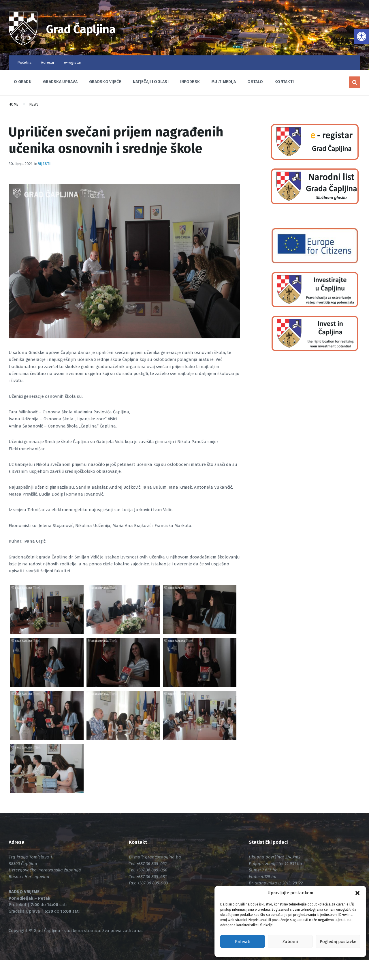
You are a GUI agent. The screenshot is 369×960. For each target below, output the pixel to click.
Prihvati (242, 941)
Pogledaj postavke (338, 941)
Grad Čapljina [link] (86, 29)
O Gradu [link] (22, 81)
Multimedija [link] (223, 81)
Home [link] (13, 104)
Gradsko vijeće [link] (105, 81)
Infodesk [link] (190, 81)
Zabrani (290, 941)
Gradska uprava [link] (60, 81)
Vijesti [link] (44, 164)
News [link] (34, 104)
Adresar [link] (47, 62)
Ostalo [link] (255, 81)
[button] (357, 893)
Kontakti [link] (284, 81)
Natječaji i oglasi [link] (151, 81)
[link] (361, 36)
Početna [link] (24, 62)
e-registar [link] (72, 62)
